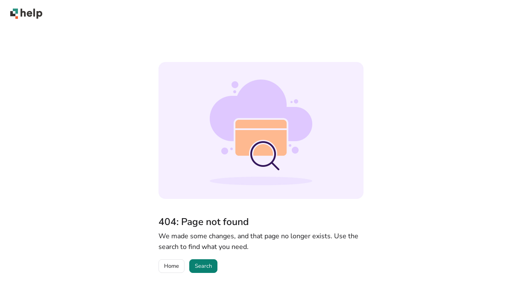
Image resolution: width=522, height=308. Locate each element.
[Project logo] (26, 14)
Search (203, 266)
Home (171, 266)
